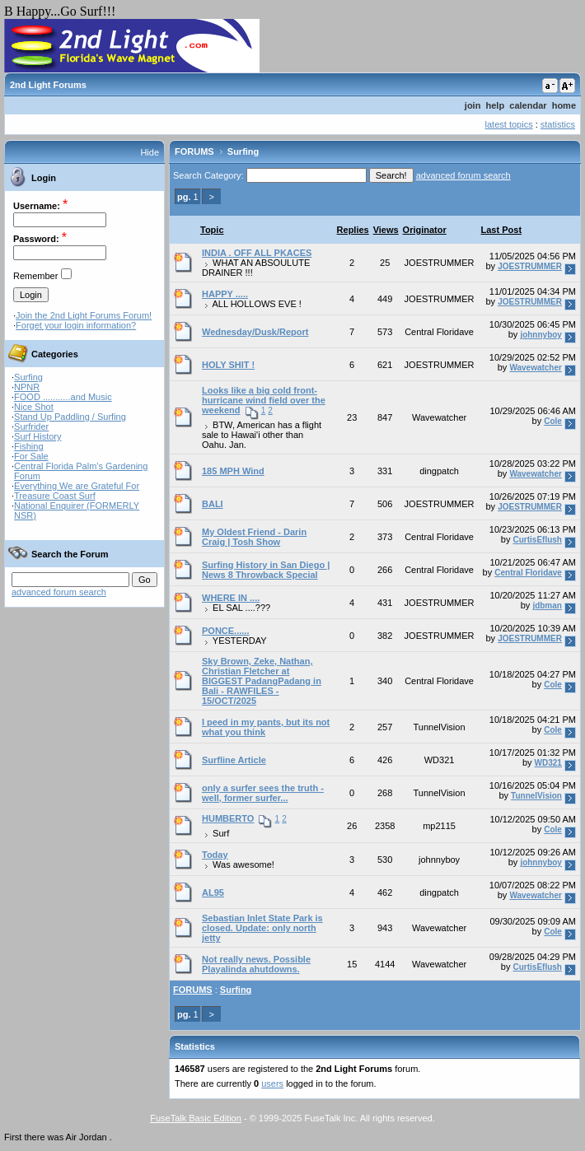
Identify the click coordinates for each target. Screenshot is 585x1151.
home (564, 105)
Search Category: (208, 175)
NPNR (27, 387)
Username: (36, 206)
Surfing (28, 377)
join (473, 105)
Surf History (37, 436)
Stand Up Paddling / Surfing (70, 417)
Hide (149, 152)
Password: (36, 239)
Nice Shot (34, 407)
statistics (558, 124)
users (272, 1083)
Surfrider (31, 426)
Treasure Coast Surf (55, 496)
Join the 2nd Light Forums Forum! (84, 315)
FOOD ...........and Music (63, 397)
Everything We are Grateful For (76, 486)
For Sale (31, 456)
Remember (35, 276)
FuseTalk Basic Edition (195, 1118)
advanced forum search (59, 592)
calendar (527, 105)
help (495, 105)
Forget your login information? (76, 325)
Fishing (28, 446)
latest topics (509, 124)
